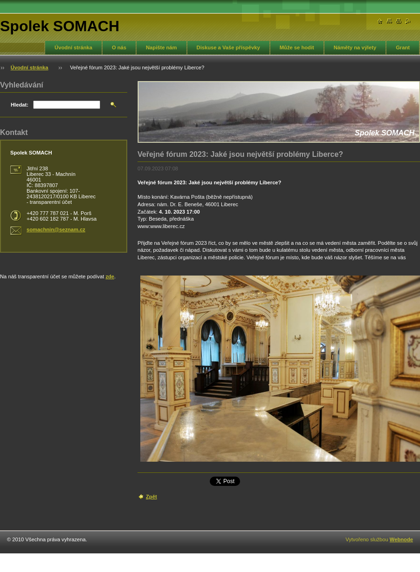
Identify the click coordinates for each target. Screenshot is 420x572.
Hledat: (19, 105)
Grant (403, 47)
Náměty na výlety (355, 47)
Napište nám (161, 47)
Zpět (151, 496)
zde (109, 276)
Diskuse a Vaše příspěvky (228, 47)
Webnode (401, 539)
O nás (119, 47)
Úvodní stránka (73, 47)
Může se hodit (297, 47)
